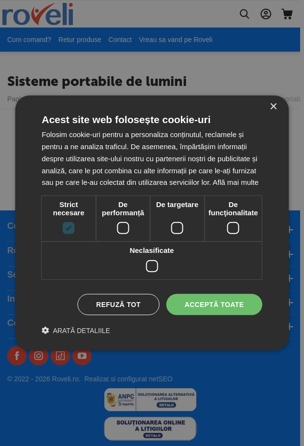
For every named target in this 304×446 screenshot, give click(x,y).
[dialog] (152, 223)
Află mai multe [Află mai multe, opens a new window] (236, 182)
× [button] (273, 107)
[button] (76, 330)
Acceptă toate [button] (214, 304)
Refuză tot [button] (118, 304)
